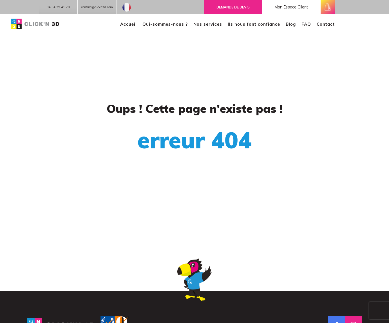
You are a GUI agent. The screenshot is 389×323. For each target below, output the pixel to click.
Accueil (128, 24)
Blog (291, 24)
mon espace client (291, 7)
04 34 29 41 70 (58, 7)
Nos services (207, 24)
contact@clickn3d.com (97, 7)
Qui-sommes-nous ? (165, 24)
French (126, 7)
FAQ (306, 24)
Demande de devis (233, 7)
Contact (326, 24)
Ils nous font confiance (254, 24)
